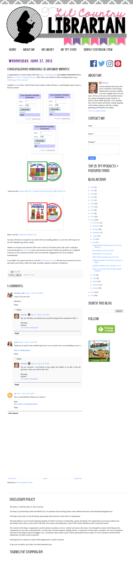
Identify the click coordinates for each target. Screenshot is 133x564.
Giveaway (31, 275)
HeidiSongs (26, 250)
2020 (93, 204)
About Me (29, 50)
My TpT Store (69, 50)
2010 (93, 295)
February (96, 285)
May (94, 275)
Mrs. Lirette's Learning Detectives (24, 77)
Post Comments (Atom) (24, 483)
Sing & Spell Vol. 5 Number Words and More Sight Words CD (42, 191)
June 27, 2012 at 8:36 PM (34, 293)
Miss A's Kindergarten (48, 75)
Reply (16, 305)
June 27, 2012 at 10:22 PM (40, 364)
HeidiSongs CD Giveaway (17, 80)
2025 (93, 187)
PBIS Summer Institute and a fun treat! (105, 257)
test (15, 393)
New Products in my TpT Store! (103, 251)
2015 (93, 210)
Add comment (13, 413)
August (95, 236)
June (94, 242)
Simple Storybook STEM (98, 50)
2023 (93, 194)
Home (12, 50)
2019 (93, 207)
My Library (48, 50)
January (95, 288)
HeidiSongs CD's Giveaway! (102, 254)
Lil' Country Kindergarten (29, 328)
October (96, 229)
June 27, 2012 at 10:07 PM (28, 342)
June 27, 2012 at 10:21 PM (40, 315)
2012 (93, 220)
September (96, 233)
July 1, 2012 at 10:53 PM (25, 393)
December (96, 223)
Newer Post (12, 478)
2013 (93, 217)
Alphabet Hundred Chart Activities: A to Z (106, 266)
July (94, 239)
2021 (93, 200)
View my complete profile (97, 111)
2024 (93, 190)
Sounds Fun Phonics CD (27, 235)
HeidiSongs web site (47, 260)
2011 (93, 292)
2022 (93, 197)
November (96, 226)
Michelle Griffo (19, 293)
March (95, 281)
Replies (19, 310)
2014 (93, 213)
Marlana (24, 315)
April (95, 278)
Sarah (16, 342)
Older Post (78, 478)
